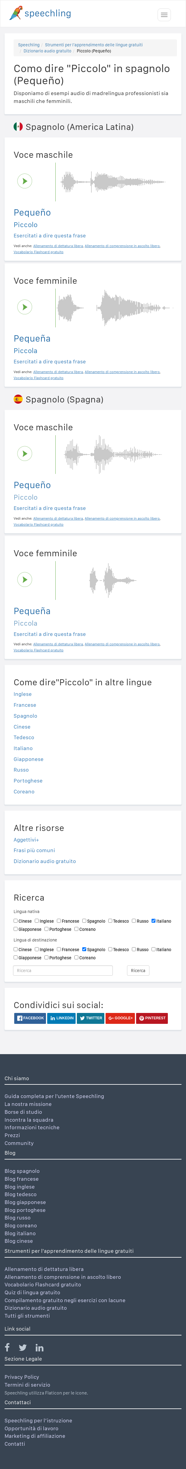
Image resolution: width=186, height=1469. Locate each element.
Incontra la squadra (29, 1120)
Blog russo (18, 1217)
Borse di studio (23, 1112)
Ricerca (138, 970)
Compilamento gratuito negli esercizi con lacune (65, 1300)
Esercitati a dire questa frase (50, 235)
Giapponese (29, 759)
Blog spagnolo (22, 1171)
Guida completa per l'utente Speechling (54, 1096)
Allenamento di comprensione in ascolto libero (63, 1277)
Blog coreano (21, 1225)
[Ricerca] (63, 970)
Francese (25, 705)
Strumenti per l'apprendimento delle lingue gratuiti (94, 44)
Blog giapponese (25, 1202)
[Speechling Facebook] (11, 1349)
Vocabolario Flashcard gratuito (43, 1284)
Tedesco (24, 737)
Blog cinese (19, 1241)
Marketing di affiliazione (35, 1436)
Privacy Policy (22, 1377)
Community (19, 1143)
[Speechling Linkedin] (43, 1349)
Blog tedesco (21, 1194)
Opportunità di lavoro (31, 1428)
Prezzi (12, 1135)
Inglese (23, 694)
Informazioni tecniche (32, 1127)
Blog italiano (20, 1233)
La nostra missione (28, 1104)
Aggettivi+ (26, 839)
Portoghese (28, 780)
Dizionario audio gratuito (47, 50)
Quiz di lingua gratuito (32, 1292)
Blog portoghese (25, 1210)
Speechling (29, 44)
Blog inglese (20, 1186)
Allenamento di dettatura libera (44, 1269)
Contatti (15, 1444)
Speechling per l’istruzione (38, 1420)
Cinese (22, 726)
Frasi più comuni (34, 850)
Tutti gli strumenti (27, 1315)
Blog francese (22, 1179)
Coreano (24, 791)
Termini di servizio (27, 1384)
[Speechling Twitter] (26, 1349)
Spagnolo (25, 716)
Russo (21, 769)
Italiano (23, 748)
